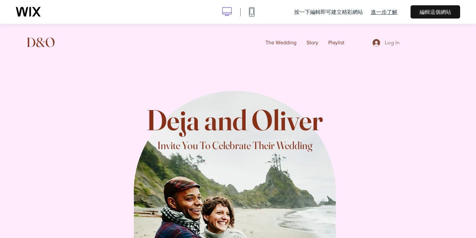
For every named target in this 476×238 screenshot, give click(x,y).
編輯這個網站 (435, 12)
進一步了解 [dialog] (384, 12)
